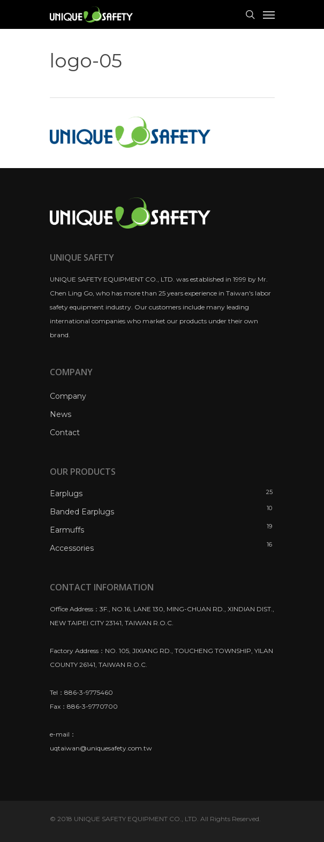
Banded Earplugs (82, 512)
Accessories (72, 548)
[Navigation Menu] (269, 14)
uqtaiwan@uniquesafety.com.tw (101, 748)
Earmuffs (67, 530)
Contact (65, 432)
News (60, 414)
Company (68, 396)
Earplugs (66, 493)
